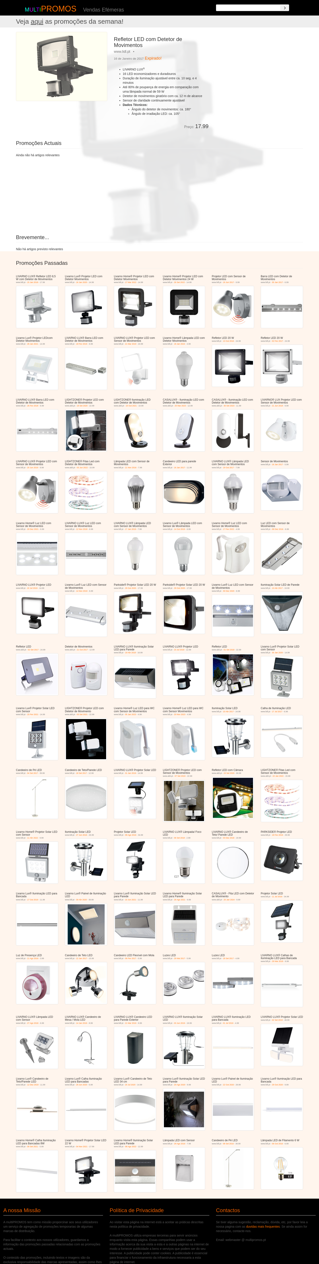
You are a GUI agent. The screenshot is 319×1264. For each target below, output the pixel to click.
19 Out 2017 (228, 467)
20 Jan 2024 (229, 900)
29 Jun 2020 (81, 1085)
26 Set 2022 (179, 282)
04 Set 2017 (32, 773)
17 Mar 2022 (130, 282)
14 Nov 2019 (82, 591)
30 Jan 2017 (277, 282)
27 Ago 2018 (33, 1023)
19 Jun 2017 (228, 282)
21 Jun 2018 (277, 406)
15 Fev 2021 (32, 714)
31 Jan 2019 (130, 773)
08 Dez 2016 (277, 529)
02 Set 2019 (277, 1020)
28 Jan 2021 (32, 344)
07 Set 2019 (180, 776)
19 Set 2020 (82, 406)
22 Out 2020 (228, 1085)
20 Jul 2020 (130, 1085)
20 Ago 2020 (179, 1085)
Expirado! (153, 58)
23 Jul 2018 (179, 650)
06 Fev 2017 (130, 958)
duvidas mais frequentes (263, 1226)
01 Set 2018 (229, 650)
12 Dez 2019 (33, 1085)
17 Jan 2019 (130, 529)
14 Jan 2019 (81, 1023)
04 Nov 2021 (82, 1146)
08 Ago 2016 (130, 835)
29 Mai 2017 (179, 958)
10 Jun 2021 (130, 900)
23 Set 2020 (229, 773)
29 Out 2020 (130, 588)
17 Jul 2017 (277, 711)
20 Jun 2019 (32, 467)
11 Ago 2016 (33, 958)
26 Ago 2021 (179, 900)
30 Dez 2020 (228, 591)
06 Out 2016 (277, 1144)
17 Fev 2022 (228, 529)
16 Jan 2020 (81, 282)
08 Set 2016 (228, 1144)
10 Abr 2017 (277, 588)
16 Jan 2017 (179, 467)
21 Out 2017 (82, 650)
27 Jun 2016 (81, 835)
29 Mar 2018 (277, 961)
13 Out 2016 (228, 341)
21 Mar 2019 (130, 344)
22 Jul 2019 (32, 588)
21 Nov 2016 (130, 467)
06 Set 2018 (179, 838)
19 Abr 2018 (130, 653)
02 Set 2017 (33, 650)
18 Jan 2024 (179, 344)
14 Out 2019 (179, 529)
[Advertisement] (257, 63)
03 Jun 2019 (179, 1023)
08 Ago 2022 (130, 1146)
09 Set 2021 (32, 1146)
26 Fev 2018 (32, 406)
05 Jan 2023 (130, 714)
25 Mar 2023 (180, 406)
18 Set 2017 (81, 773)
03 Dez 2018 (228, 838)
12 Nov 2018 (82, 529)
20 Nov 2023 (179, 714)
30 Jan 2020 (277, 653)
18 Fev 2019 (81, 344)
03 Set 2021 (82, 714)
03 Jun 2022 (82, 467)
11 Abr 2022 (32, 838)
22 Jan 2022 (278, 776)
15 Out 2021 (131, 406)
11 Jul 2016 (277, 896)
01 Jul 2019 (228, 1023)
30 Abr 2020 (81, 900)
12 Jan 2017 (81, 958)
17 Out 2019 (32, 900)
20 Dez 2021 (33, 529)
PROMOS (58, 8)
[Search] (284, 7)
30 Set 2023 (229, 406)
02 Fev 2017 (277, 341)
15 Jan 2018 (32, 282)
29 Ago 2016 (179, 1144)
